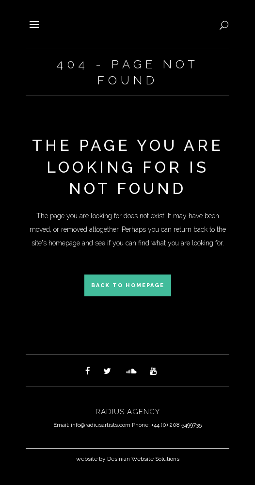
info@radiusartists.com (100, 424)
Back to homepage (127, 285)
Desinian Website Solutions (143, 458)
